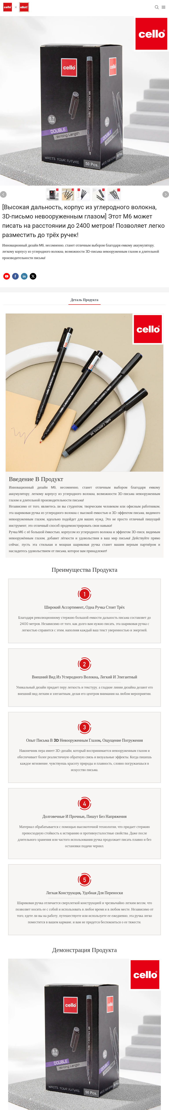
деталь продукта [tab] (84, 300)
